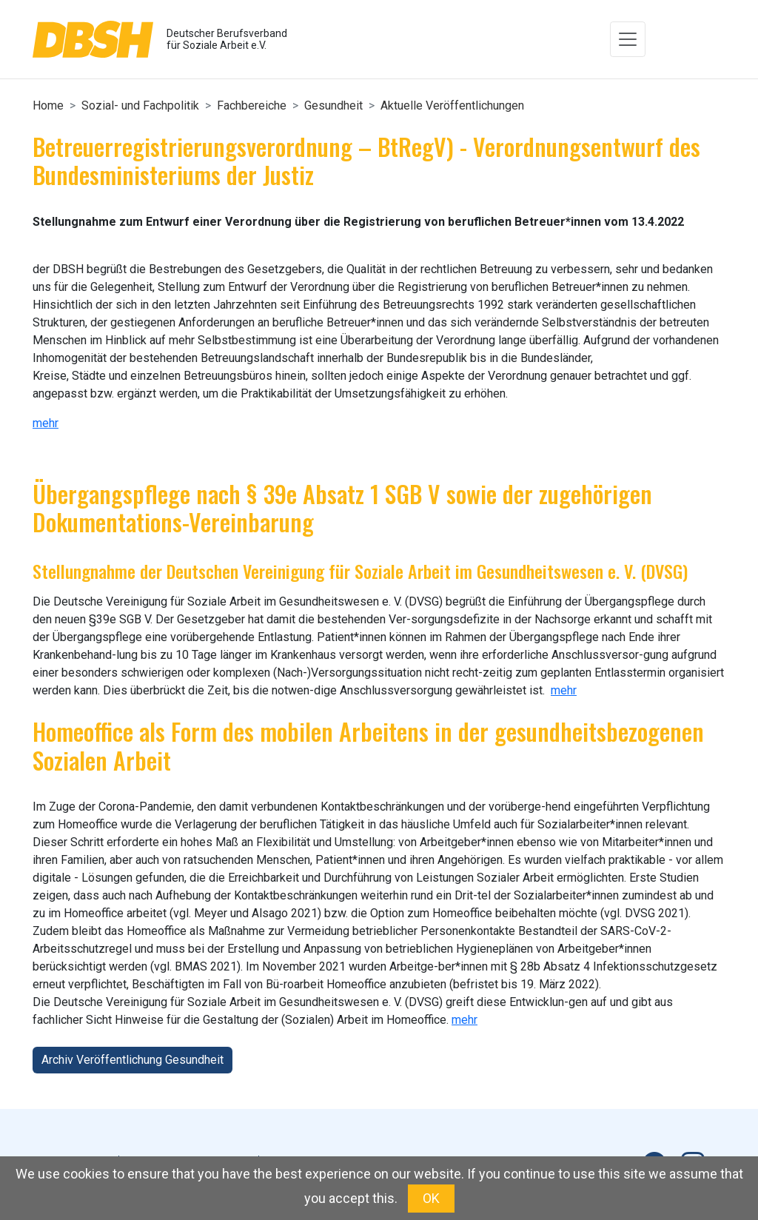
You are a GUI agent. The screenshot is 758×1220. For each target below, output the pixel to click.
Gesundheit (333, 105)
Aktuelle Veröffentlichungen (452, 105)
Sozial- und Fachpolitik (140, 105)
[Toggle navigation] (627, 39)
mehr (45, 423)
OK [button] (431, 1198)
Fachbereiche (251, 105)
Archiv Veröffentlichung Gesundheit (132, 1060)
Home (48, 105)
